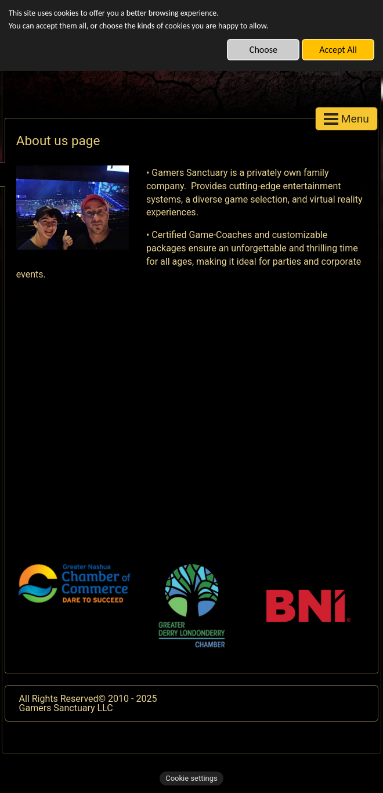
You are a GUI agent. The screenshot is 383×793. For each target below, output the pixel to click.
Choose (263, 49)
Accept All (338, 49)
